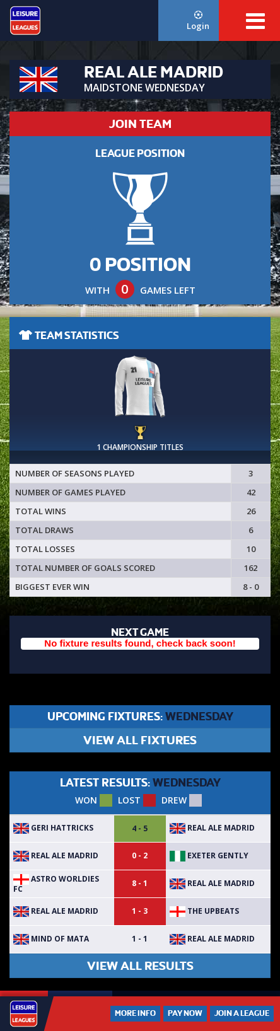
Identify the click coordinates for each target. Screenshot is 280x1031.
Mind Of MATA (51, 938)
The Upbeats (204, 911)
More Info (135, 1013)
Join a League (241, 1013)
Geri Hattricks (53, 827)
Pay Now (185, 1013)
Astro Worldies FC (56, 883)
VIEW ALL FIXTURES (140, 740)
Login (198, 21)
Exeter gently (209, 855)
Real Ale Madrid (212, 827)
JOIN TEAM (140, 123)
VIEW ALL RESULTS (140, 965)
